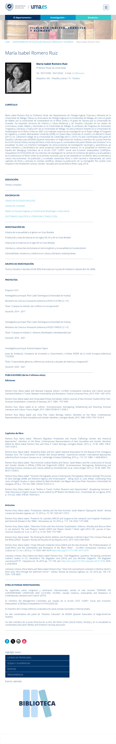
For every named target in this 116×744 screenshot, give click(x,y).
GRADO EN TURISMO (15, 206)
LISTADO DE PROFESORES (19, 657)
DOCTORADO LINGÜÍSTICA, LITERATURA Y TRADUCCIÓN (31, 216)
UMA (7, 41)
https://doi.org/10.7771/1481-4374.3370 (70, 550)
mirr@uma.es (78, 73)
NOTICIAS (11, 669)
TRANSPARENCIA (15, 674)
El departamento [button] (22, 17)
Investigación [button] (57, 17)
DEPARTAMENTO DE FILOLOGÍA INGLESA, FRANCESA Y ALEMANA (43, 41)
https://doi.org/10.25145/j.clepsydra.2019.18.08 (83, 561)
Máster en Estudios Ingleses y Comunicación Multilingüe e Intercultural (37, 211)
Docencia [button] (93, 17)
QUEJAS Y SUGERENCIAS (18, 663)
